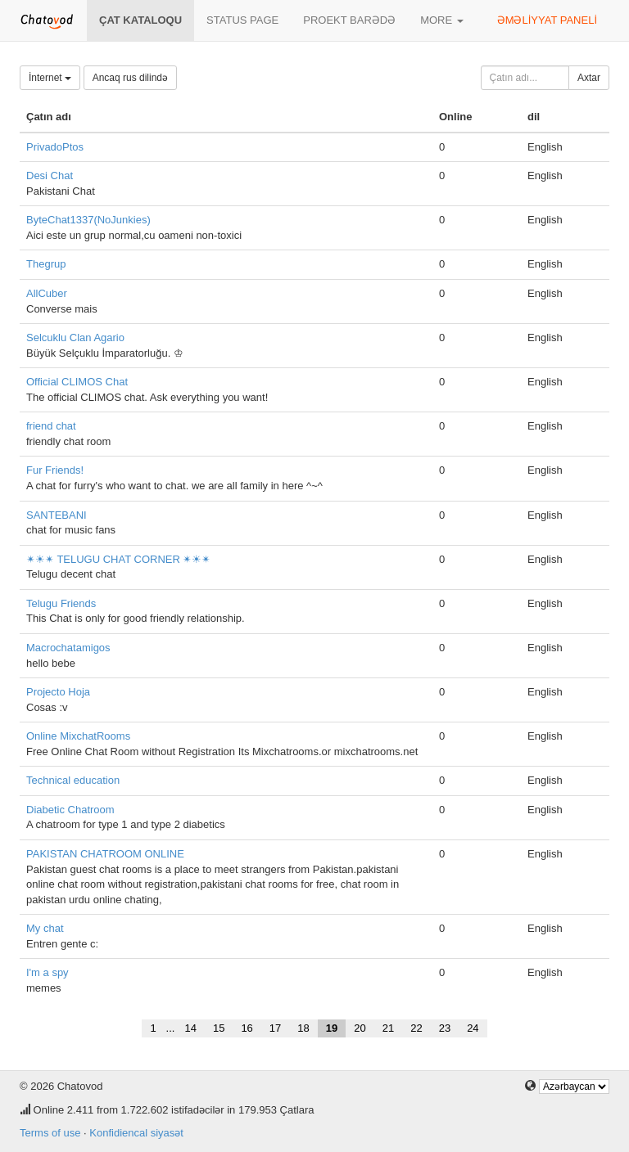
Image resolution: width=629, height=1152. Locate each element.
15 (218, 1028)
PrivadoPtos (55, 147)
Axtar (588, 77)
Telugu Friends (61, 603)
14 (190, 1028)
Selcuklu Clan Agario (75, 337)
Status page (242, 20)
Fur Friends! (55, 470)
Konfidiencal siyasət (136, 1133)
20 (359, 1028)
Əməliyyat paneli (547, 20)
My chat (45, 928)
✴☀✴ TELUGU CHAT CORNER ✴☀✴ (118, 559)
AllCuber (46, 293)
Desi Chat (49, 175)
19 (331, 1028)
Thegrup (46, 264)
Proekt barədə (349, 20)
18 (303, 1028)
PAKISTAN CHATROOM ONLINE (105, 854)
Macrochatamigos (68, 647)
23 (444, 1028)
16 (246, 1028)
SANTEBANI (56, 515)
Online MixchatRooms (78, 736)
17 (275, 1028)
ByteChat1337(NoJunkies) (88, 220)
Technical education (73, 780)
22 (416, 1028)
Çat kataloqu (140, 20)
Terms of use (50, 1133)
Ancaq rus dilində (130, 77)
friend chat (51, 426)
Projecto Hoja (58, 692)
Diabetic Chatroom (70, 809)
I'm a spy (47, 972)
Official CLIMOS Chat (77, 382)
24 (472, 1028)
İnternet (50, 77)
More (442, 20)
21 (388, 1028)
